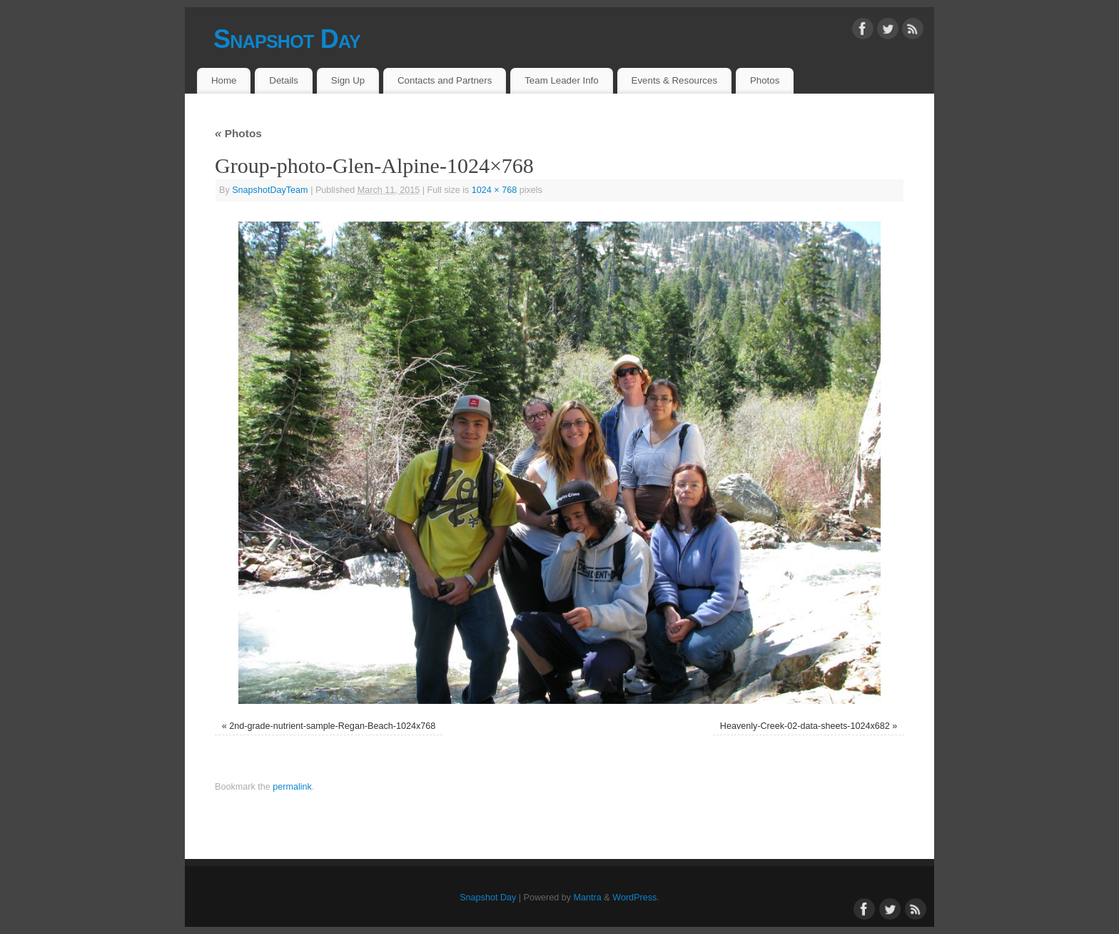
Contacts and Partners (445, 80)
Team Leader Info (562, 80)
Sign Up (348, 80)
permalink (292, 787)
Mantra (588, 898)
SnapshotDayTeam (270, 190)
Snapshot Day (286, 39)
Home (223, 80)
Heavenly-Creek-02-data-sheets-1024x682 (805, 726)
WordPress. (635, 898)
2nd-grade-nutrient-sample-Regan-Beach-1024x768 (332, 726)
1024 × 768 (494, 190)
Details (283, 80)
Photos (764, 80)
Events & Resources (674, 80)
